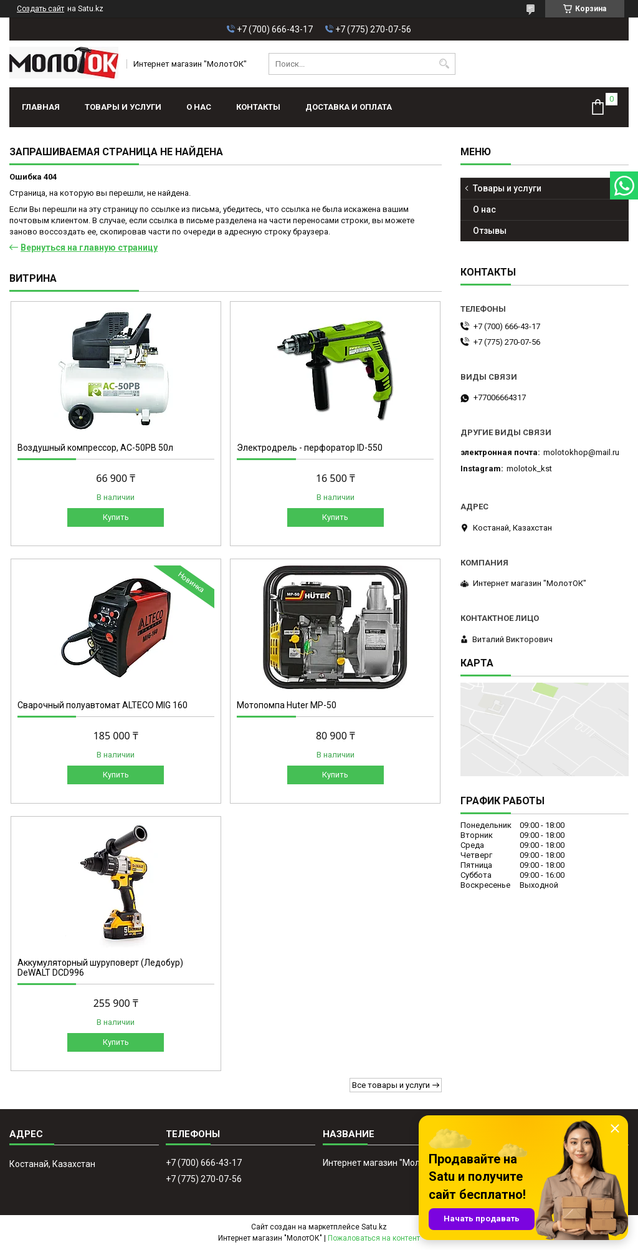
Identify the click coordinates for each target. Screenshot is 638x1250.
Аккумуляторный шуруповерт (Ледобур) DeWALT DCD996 (100, 968)
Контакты (258, 107)
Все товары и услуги (391, 1085)
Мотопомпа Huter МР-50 (286, 705)
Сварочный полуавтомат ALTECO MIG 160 (102, 705)
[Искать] (444, 64)
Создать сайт (40, 8)
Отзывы (490, 231)
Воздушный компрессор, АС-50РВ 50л (95, 448)
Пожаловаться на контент (374, 1238)
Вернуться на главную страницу (89, 247)
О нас (198, 107)
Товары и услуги (123, 107)
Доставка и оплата (348, 107)
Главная (41, 107)
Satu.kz (374, 1227)
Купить (116, 517)
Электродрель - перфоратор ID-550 (310, 448)
